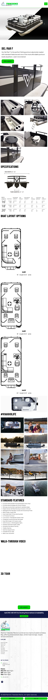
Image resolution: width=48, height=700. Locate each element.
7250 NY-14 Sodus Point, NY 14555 (6, 664)
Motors (2, 646)
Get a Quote (7, 61)
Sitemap (3, 652)
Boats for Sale (4, 642)
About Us (3, 645)
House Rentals (4, 650)
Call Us (36, 698)
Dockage (3, 648)
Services (3, 649)
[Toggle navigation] (45, 3)
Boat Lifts (3, 643)
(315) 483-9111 (12, 613)
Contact (3, 653)
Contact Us (24, 616)
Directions (12, 698)
